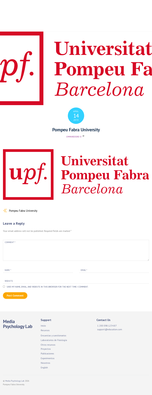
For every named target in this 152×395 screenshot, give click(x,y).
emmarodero (72, 136)
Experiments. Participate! (60, 25)
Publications (91, 16)
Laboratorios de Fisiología (54, 340)
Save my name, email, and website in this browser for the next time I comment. (48, 286)
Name (8, 270)
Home (48, 7)
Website (9, 281)
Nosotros (45, 362)
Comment (10, 242)
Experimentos (47, 358)
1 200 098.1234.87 (107, 325)
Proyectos (50, 16)
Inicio (60, 7)
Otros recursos (48, 344)
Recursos (45, 330)
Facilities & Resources (113, 7)
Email (84, 270)
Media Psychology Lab (14, 381)
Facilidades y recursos (82, 7)
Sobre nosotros (106, 25)
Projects (137, 7)
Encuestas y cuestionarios (53, 335)
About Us (85, 25)
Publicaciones (70, 16)
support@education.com (109, 329)
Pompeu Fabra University (76, 129)
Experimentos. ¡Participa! (118, 16)
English (44, 367)
